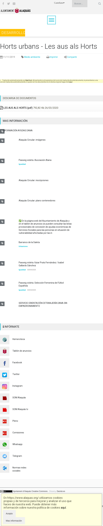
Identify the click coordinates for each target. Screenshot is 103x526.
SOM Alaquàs (19, 397)
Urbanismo (23, 246)
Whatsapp (17, 444)
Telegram (17, 456)
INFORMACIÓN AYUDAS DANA (18, 130)
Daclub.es (61, 491)
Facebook (17, 362)
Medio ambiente (32, 57)
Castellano (59, 3)
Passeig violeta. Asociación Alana (35, 160)
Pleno (15, 421)
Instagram (17, 386)
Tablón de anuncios (21, 351)
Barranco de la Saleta (29, 242)
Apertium (28, 80)
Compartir (72, 57)
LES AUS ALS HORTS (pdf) (16, 107)
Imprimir (54, 57)
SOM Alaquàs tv (20, 409)
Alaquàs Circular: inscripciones (33, 180)
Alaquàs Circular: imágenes (32, 140)
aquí (63, 507)
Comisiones (18, 432)
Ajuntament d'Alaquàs (22, 491)
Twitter (16, 374)
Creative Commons (39, 491)
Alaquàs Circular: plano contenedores (37, 200)
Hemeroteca (18, 339)
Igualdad (22, 164)
